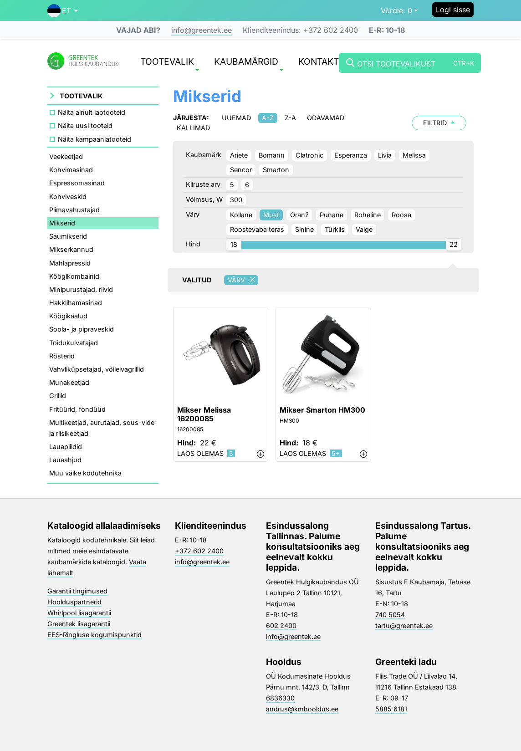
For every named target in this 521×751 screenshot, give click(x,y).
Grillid (57, 395)
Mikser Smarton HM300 (322, 410)
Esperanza (350, 155)
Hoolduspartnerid (74, 602)
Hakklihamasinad (75, 303)
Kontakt (318, 62)
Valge (364, 229)
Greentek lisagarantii (78, 624)
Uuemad (236, 118)
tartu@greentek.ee (404, 625)
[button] (62, 10)
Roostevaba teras (257, 229)
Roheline (367, 215)
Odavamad (325, 118)
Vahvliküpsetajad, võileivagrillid (96, 369)
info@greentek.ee (201, 30)
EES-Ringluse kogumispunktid (94, 635)
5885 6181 (391, 709)
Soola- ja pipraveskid (81, 329)
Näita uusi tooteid (85, 125)
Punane (331, 215)
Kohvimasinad (71, 170)
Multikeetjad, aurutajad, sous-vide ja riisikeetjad (101, 428)
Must (271, 215)
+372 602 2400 (199, 551)
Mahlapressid (70, 263)
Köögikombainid (74, 276)
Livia (385, 155)
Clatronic (309, 155)
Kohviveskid (68, 196)
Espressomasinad (77, 183)
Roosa (401, 215)
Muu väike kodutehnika (85, 473)
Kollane (241, 215)
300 (236, 200)
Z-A (290, 118)
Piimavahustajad (74, 210)
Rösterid (62, 356)
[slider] (233, 244)
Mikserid (62, 223)
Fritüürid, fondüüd (77, 409)
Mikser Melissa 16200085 (204, 414)
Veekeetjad (66, 156)
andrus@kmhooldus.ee (302, 709)
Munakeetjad (69, 382)
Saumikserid (68, 236)
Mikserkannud (71, 249)
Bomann (272, 155)
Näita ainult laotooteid (91, 112)
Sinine (304, 229)
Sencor (241, 170)
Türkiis (335, 229)
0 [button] (396, 10)
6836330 (280, 698)
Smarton (276, 170)
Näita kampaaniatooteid (94, 139)
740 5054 (390, 614)
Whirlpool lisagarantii (79, 613)
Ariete (239, 155)
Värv (243, 280)
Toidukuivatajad (73, 343)
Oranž (299, 215)
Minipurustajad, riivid (81, 289)
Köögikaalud (68, 316)
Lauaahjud (65, 460)
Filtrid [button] (439, 123)
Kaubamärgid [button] (249, 63)
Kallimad (193, 128)
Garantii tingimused (77, 591)
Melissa (414, 155)
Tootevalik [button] (169, 63)
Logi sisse (453, 9)
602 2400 (281, 625)
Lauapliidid (65, 446)
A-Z (268, 118)
